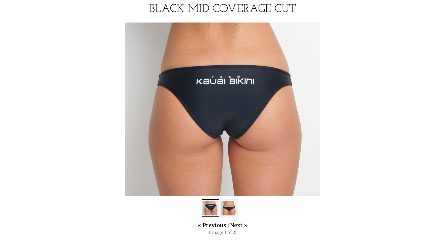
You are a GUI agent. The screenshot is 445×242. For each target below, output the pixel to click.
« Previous (211, 225)
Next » (239, 225)
